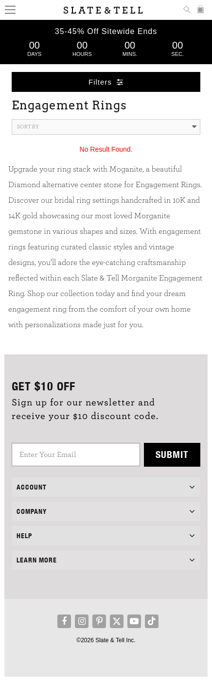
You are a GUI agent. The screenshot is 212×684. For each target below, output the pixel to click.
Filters (106, 82)
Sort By (107, 127)
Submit (172, 454)
